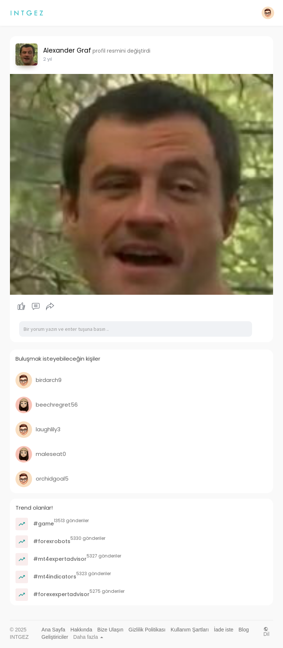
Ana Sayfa (54, 630)
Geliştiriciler (55, 637)
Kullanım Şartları (190, 630)
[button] (268, 13)
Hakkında (81, 630)
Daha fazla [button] (88, 637)
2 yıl (47, 59)
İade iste (223, 630)
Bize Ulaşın (110, 630)
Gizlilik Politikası (147, 630)
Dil (266, 632)
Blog (243, 630)
